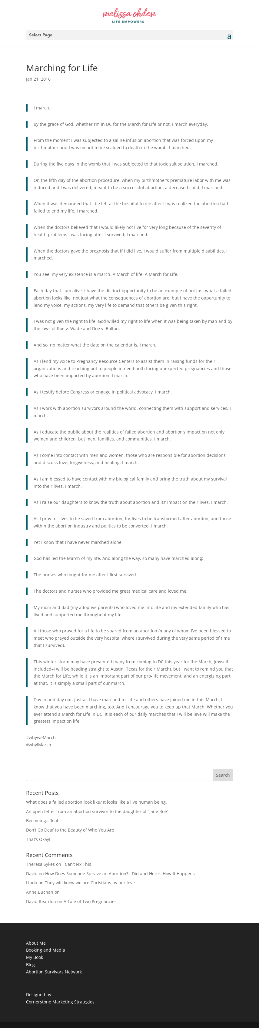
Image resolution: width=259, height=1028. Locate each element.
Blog (30, 964)
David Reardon (41, 901)
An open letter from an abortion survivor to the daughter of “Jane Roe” (97, 811)
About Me (36, 943)
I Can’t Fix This (76, 864)
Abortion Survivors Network (54, 972)
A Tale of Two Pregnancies (90, 901)
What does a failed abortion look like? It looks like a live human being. (96, 802)
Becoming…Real (42, 820)
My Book (34, 957)
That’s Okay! (38, 839)
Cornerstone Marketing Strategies (60, 1002)
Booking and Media (45, 950)
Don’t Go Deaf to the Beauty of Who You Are (70, 830)
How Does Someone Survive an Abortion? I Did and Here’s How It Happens (120, 873)
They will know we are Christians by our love (90, 883)
